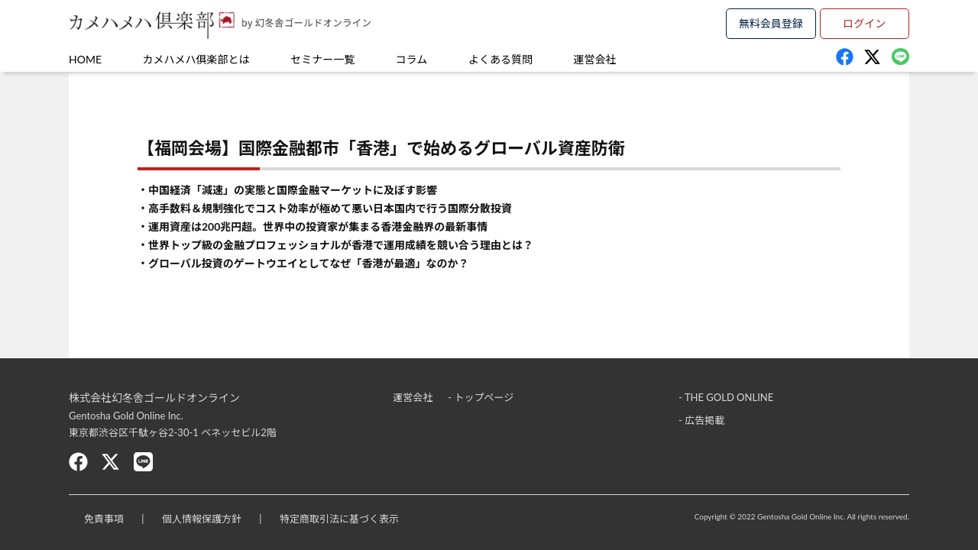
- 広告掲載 (701, 420)
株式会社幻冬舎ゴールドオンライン (154, 397)
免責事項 (104, 519)
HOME (85, 59)
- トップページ (480, 397)
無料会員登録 (771, 23)
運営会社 (595, 59)
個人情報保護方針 (201, 519)
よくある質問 (500, 59)
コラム (412, 59)
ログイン (864, 23)
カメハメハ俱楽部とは (196, 59)
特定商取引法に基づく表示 (339, 519)
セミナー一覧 (322, 59)
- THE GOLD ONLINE (725, 397)
